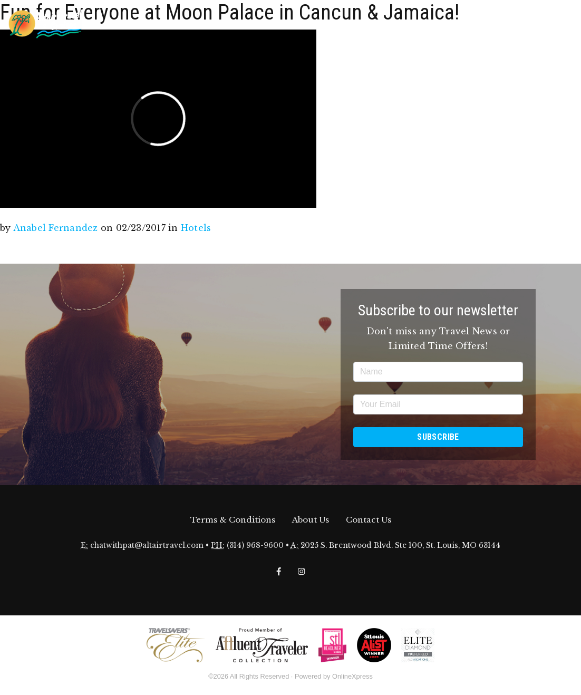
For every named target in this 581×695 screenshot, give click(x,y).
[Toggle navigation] (565, 23)
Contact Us (368, 520)
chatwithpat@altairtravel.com (147, 545)
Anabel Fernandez (55, 228)
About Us (310, 520)
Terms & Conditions (232, 520)
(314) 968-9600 (255, 545)
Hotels (196, 228)
